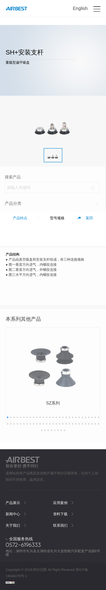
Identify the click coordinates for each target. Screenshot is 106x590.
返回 (89, 218)
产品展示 (16, 503)
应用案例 (63, 503)
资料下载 (63, 514)
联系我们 (63, 525)
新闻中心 (16, 514)
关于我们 (16, 525)
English (80, 8)
